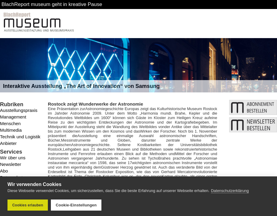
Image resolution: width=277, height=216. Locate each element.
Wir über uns (12, 157)
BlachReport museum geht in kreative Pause (51, 4)
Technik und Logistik (20, 136)
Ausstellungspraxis (18, 110)
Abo (4, 170)
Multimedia (11, 130)
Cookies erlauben (27, 205)
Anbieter (8, 143)
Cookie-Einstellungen (76, 205)
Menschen (10, 123)
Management (13, 116)
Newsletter (10, 164)
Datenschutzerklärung (230, 190)
